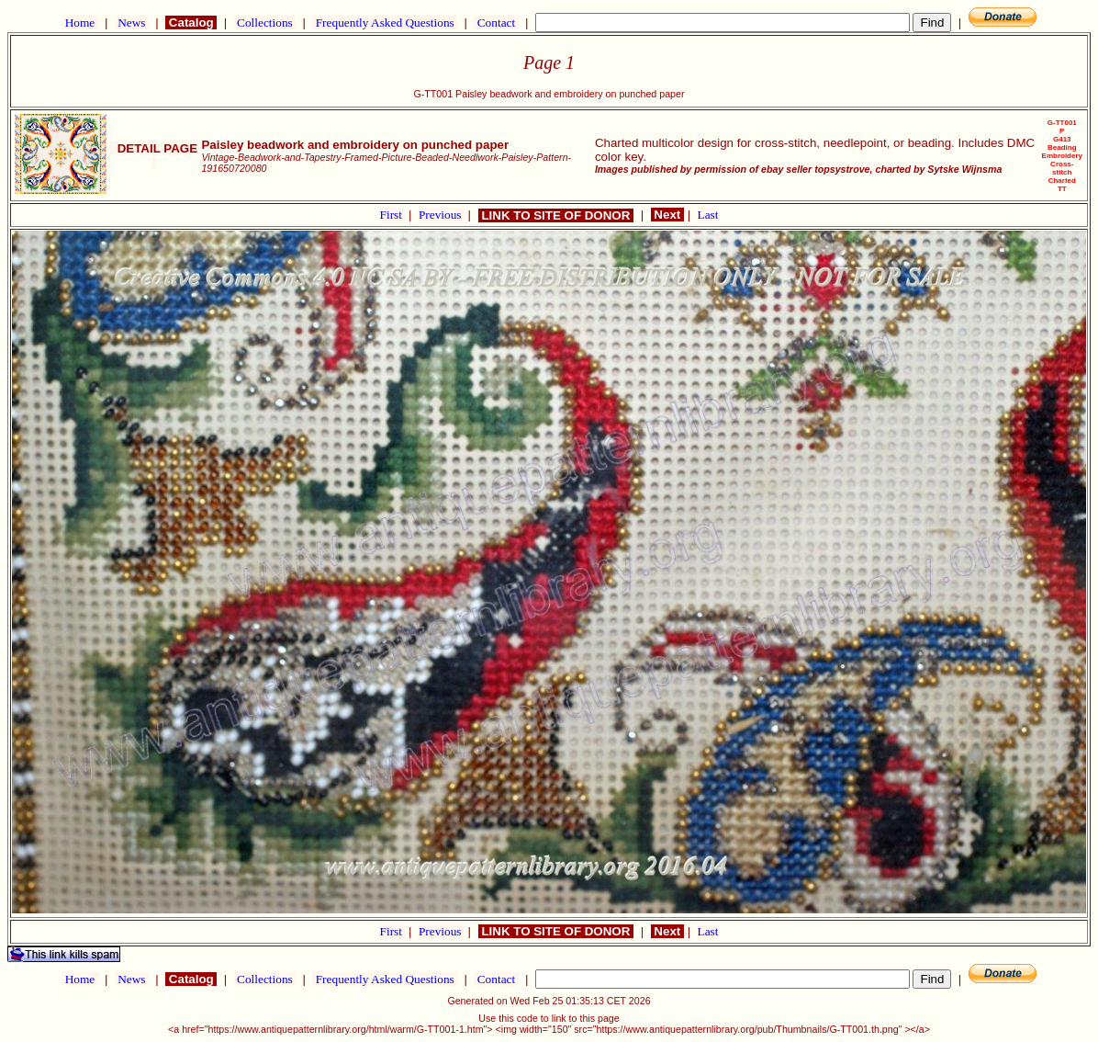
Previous (442, 214)
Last (708, 214)
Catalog (191, 22)
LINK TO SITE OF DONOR (555, 215)
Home (79, 22)
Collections (265, 22)
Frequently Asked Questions (384, 22)
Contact (496, 22)
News (132, 22)
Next (667, 214)
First (393, 214)
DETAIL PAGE (153, 155)
